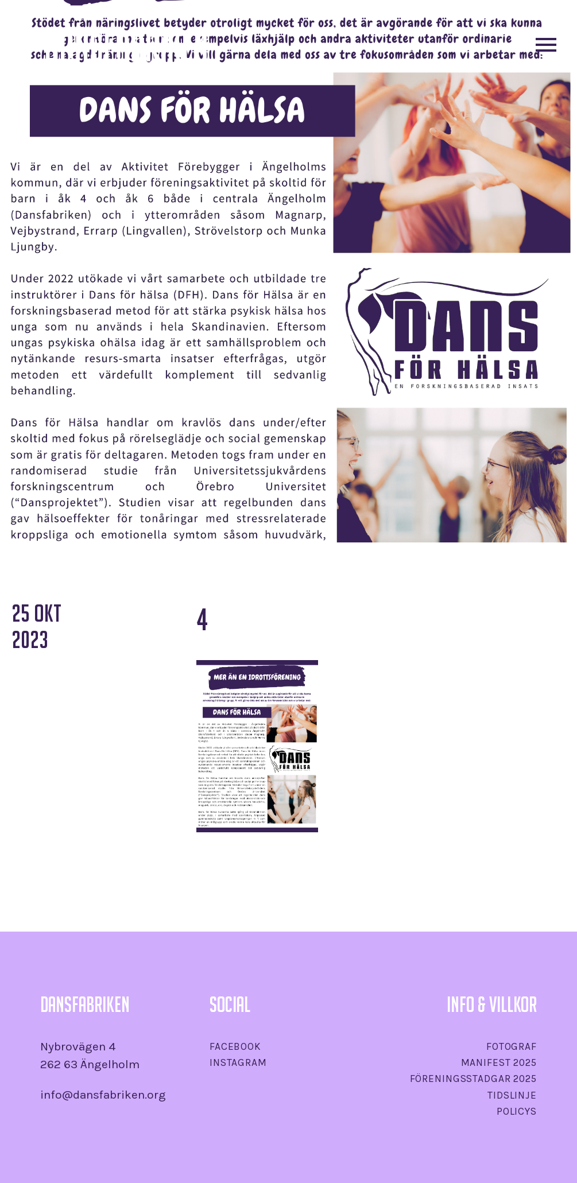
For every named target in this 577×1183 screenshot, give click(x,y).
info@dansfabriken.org (103, 1094)
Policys (517, 1111)
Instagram (238, 1062)
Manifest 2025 (499, 1062)
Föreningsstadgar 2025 (473, 1078)
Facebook (235, 1046)
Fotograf (511, 1046)
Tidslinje (512, 1095)
